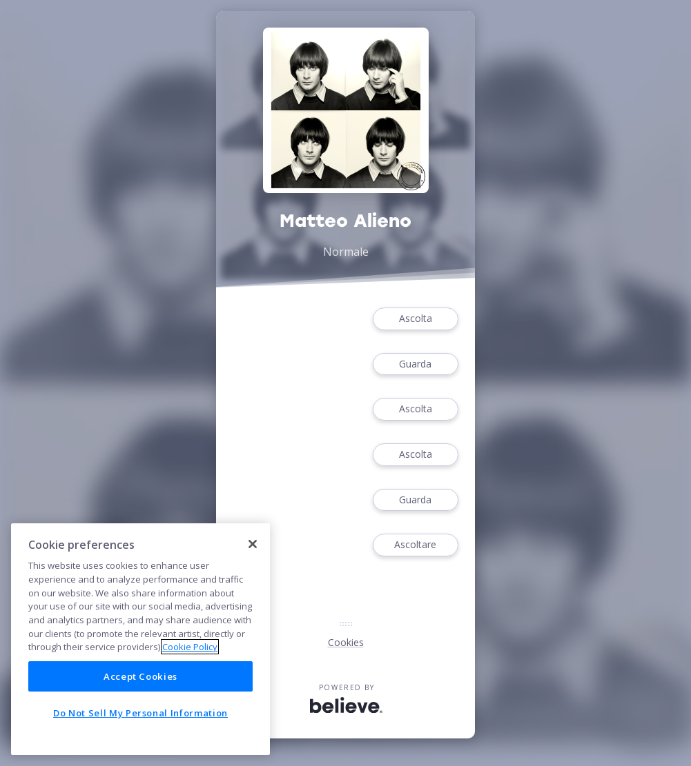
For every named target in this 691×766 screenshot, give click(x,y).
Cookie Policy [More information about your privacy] (189, 647)
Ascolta (415, 319)
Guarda (415, 364)
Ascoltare (415, 545)
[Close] (252, 544)
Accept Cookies (140, 676)
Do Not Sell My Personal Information (140, 713)
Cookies (346, 642)
